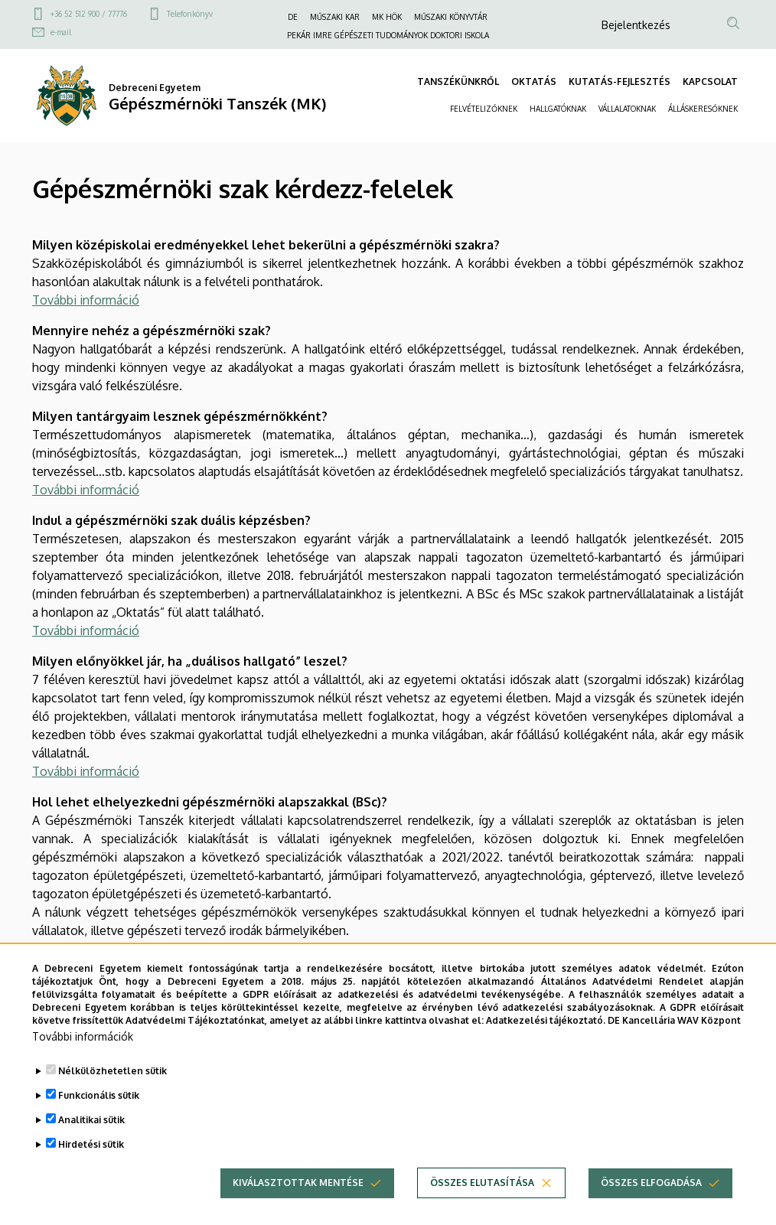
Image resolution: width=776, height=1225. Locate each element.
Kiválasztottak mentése (298, 1207)
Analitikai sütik (91, 1144)
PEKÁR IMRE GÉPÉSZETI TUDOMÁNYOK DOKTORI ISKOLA (388, 35)
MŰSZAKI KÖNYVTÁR (450, 16)
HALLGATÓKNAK (558, 108)
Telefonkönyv (190, 13)
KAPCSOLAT (710, 81)
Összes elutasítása (482, 1207)
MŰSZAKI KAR (335, 16)
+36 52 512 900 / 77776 (89, 13)
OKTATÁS (533, 81)
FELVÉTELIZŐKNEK (483, 108)
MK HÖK (387, 16)
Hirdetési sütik (91, 1169)
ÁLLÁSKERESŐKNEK (703, 108)
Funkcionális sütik (98, 1120)
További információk (82, 1060)
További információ (85, 300)
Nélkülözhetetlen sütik (112, 1095)
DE (293, 16)
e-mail (61, 32)
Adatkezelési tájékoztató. (545, 1044)
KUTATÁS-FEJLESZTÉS (619, 81)
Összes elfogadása (651, 1207)
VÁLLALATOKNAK (627, 108)
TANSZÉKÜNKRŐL (458, 81)
